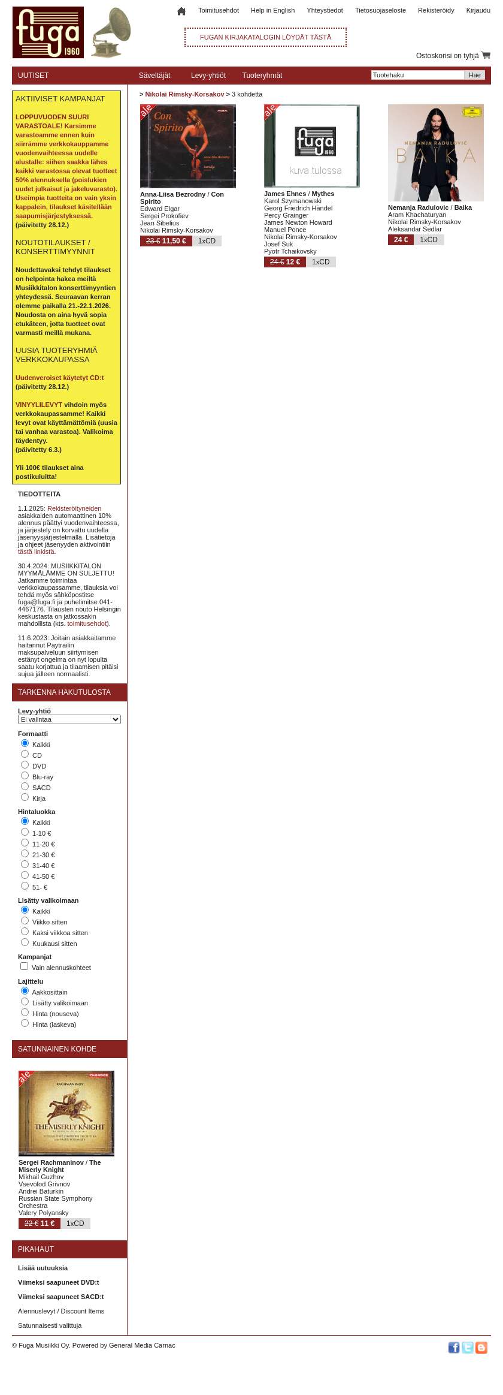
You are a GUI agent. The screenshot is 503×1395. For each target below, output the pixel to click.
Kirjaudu (478, 10)
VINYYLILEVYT (39, 404)
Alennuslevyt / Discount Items (61, 1311)
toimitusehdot (87, 623)
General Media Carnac (142, 1345)
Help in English (273, 10)
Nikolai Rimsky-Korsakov (184, 94)
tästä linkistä (36, 551)
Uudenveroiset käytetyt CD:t (60, 377)
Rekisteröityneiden (74, 508)
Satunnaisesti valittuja (49, 1325)
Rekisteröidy (436, 10)
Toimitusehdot (218, 10)
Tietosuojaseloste (380, 10)
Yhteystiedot (325, 10)
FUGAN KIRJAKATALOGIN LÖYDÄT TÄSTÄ (265, 37)
